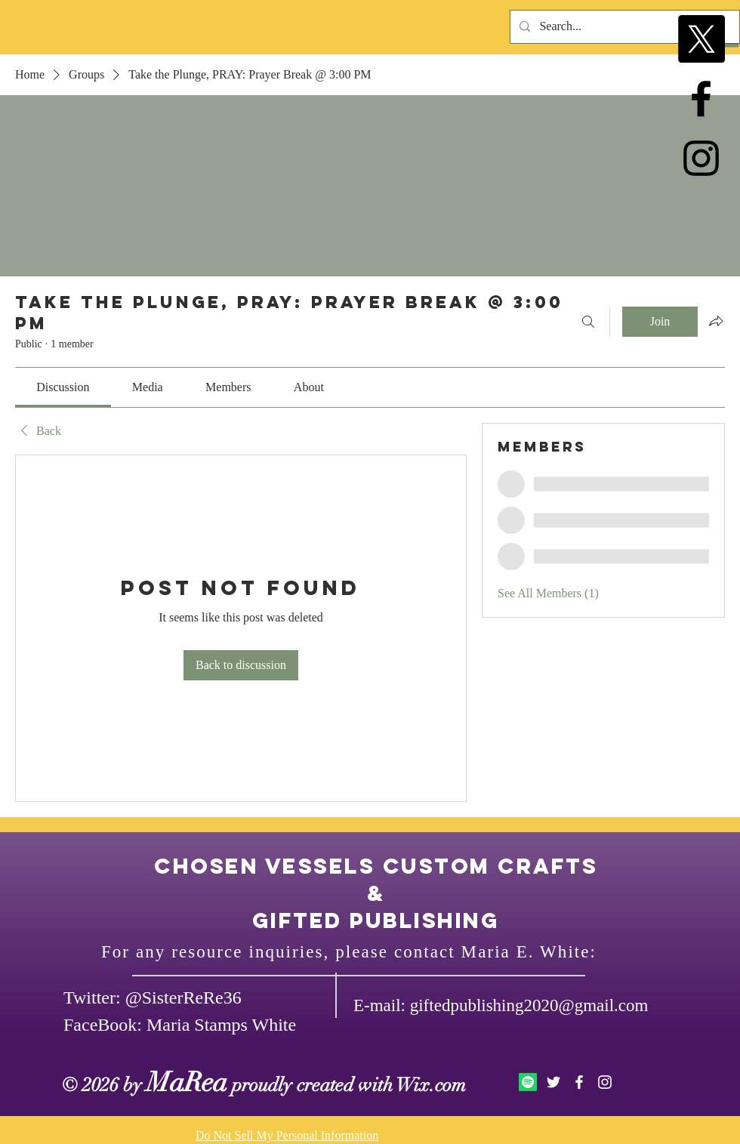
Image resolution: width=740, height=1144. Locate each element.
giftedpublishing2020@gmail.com (529, 1005)
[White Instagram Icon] (605, 1082)
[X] (701, 39)
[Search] (588, 322)
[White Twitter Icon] (553, 1082)
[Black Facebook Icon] (701, 98)
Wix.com (431, 1084)
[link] (62, 387)
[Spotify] (528, 1082)
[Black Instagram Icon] (701, 158)
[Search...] (623, 27)
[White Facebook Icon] (579, 1082)
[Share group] (716, 321)
